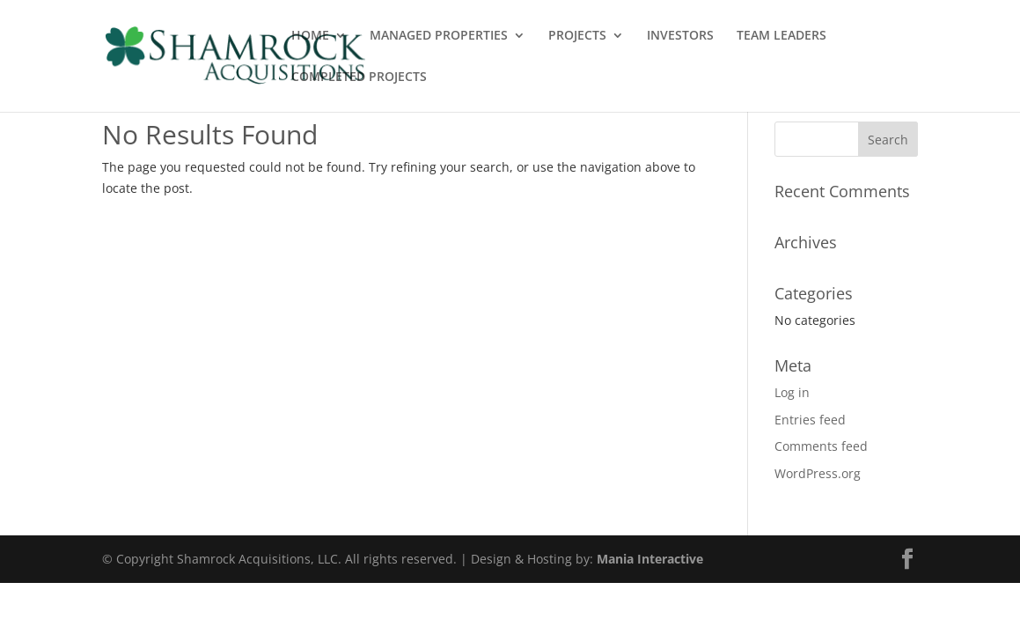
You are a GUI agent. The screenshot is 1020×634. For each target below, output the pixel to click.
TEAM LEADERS (781, 36)
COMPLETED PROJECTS (359, 77)
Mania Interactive (650, 558)
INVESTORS (680, 36)
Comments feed (821, 446)
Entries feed (810, 419)
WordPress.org (817, 473)
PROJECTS (577, 36)
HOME (310, 36)
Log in (792, 392)
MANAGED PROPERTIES (439, 36)
